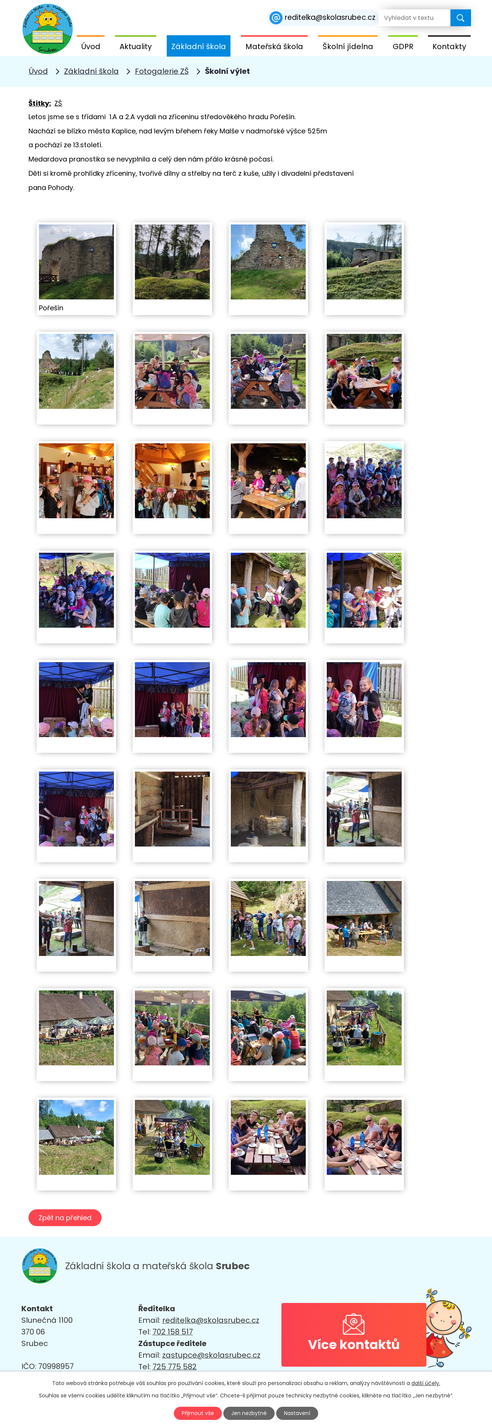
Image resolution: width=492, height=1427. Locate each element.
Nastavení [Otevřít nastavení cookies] (297, 1413)
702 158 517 (173, 1332)
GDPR (403, 46)
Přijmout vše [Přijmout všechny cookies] (198, 1413)
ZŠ (58, 103)
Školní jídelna (348, 46)
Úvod (90, 46)
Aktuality (136, 46)
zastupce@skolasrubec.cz (211, 1355)
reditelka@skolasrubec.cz (210, 1320)
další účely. (425, 1383)
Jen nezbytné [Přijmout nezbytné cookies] (249, 1413)
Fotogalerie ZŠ (162, 71)
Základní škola (198, 46)
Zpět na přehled (65, 1217)
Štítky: (39, 103)
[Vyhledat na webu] (408, 17)
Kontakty (449, 46)
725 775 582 (175, 1366)
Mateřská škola (274, 46)
